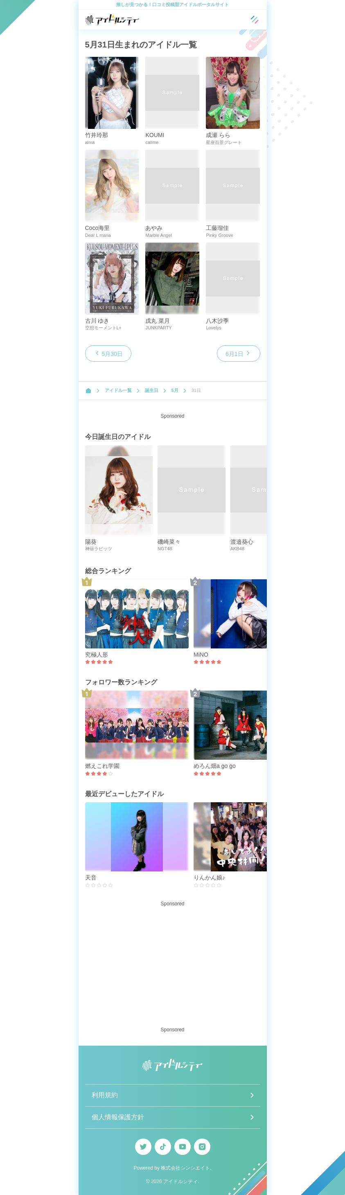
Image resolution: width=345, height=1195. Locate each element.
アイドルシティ (180, 1181)
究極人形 (96, 654)
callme (151, 142)
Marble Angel (158, 235)
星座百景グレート (224, 142)
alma (90, 142)
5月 (174, 390)
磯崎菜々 (169, 541)
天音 (91, 877)
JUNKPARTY (158, 327)
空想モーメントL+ (103, 327)
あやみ (153, 228)
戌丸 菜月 (157, 320)
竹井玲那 (96, 135)
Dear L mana (98, 235)
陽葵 (91, 541)
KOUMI (154, 135)
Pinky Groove (219, 235)
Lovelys (213, 327)
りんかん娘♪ (209, 877)
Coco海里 (97, 228)
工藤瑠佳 (217, 228)
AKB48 (237, 548)
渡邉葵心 (241, 541)
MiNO (201, 654)
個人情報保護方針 (118, 1117)
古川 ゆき (97, 320)
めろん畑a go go (215, 766)
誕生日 (151, 390)
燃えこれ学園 (102, 766)
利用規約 (105, 1094)
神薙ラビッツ (98, 548)
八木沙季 (217, 320)
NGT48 (165, 548)
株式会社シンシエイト (185, 1168)
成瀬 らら (218, 135)
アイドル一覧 (118, 390)
